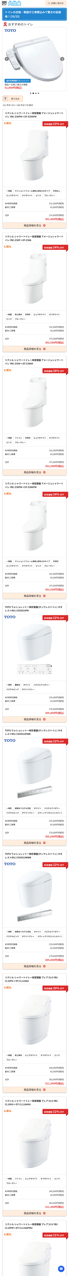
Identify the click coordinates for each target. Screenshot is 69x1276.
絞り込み (11, 98)
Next (62, 59)
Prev (7, 59)
